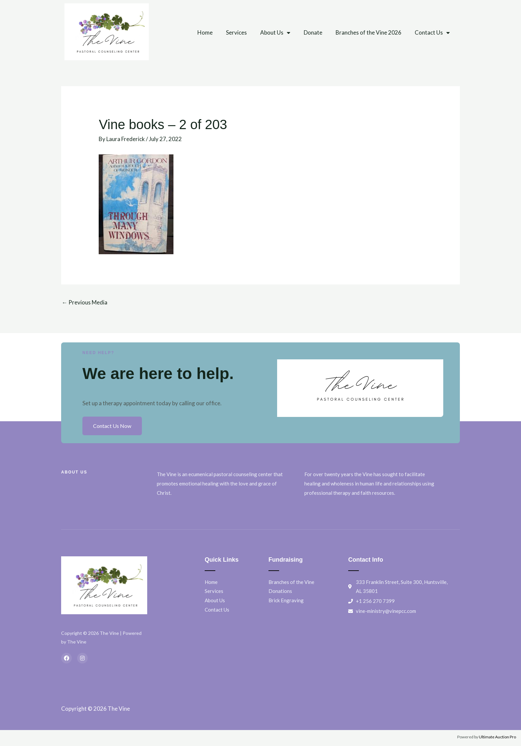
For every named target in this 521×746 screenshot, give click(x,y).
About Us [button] (275, 33)
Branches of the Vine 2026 (368, 32)
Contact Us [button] (432, 33)
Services (236, 32)
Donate (313, 32)
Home (205, 32)
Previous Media (84, 302)
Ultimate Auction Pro (497, 736)
